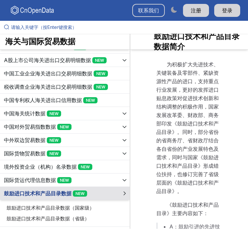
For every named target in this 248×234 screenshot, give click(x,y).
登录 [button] (227, 10)
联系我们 (148, 10)
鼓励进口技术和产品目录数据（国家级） (50, 208)
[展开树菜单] (65, 60)
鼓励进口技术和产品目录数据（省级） (48, 218)
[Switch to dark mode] (174, 9)
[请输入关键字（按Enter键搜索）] (126, 27)
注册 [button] (196, 10)
